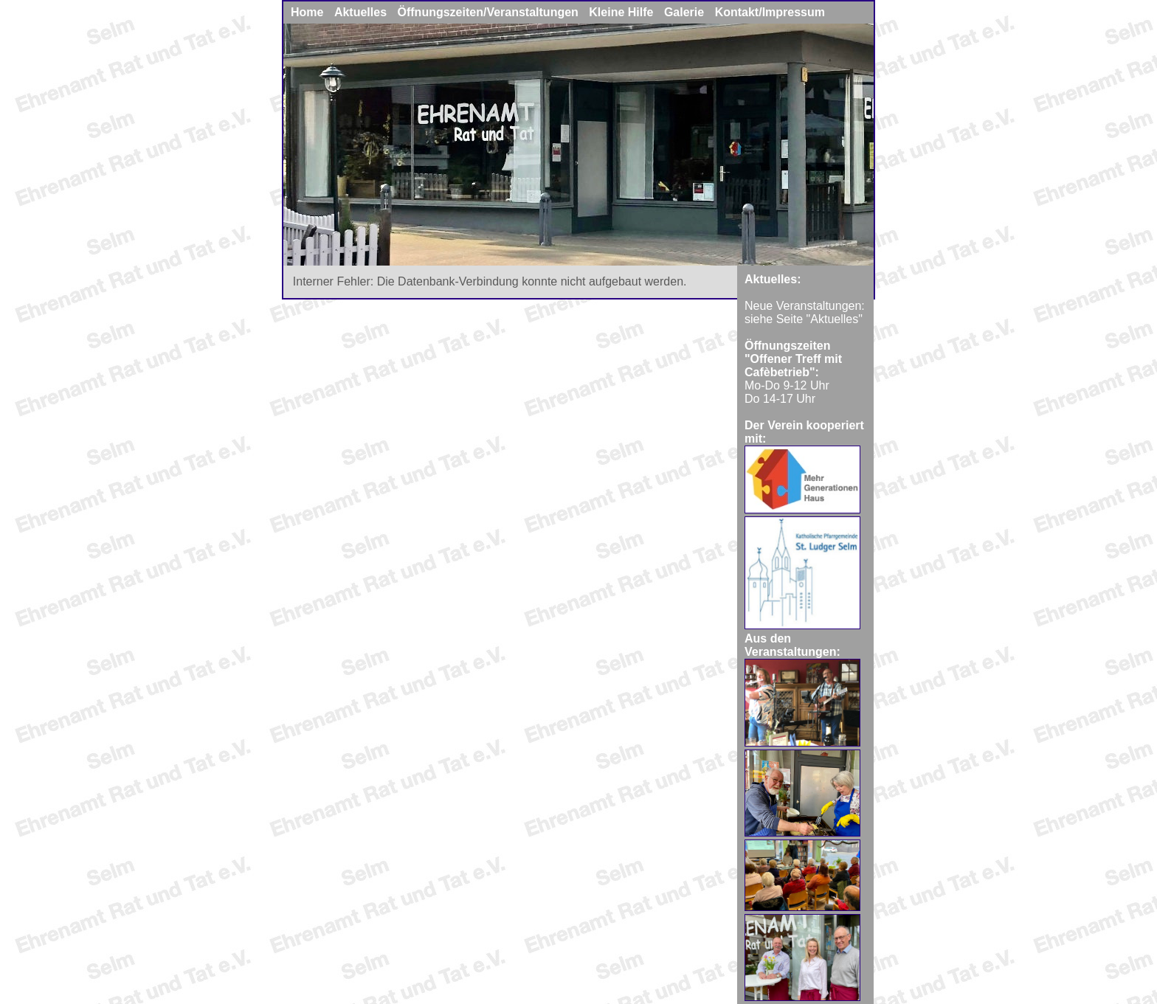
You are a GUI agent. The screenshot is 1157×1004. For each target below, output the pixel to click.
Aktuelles (360, 12)
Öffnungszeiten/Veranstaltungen (488, 12)
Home (309, 12)
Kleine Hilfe (621, 12)
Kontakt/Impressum (770, 12)
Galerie (684, 12)
